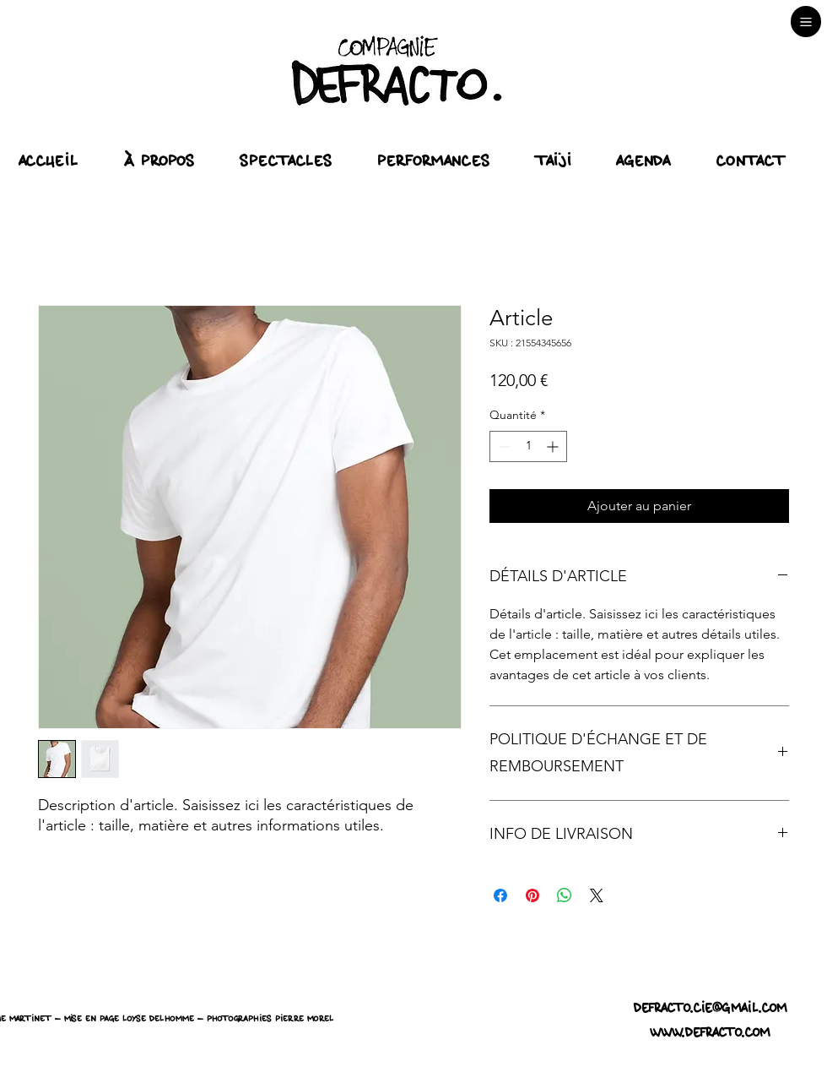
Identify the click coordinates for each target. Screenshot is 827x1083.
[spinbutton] (528, 446)
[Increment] (554, 446)
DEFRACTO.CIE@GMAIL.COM (710, 1008)
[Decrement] (502, 446)
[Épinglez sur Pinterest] (532, 895)
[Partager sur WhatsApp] (564, 895)
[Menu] (806, 21)
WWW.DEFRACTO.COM (710, 1032)
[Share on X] (596, 895)
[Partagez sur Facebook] (500, 895)
